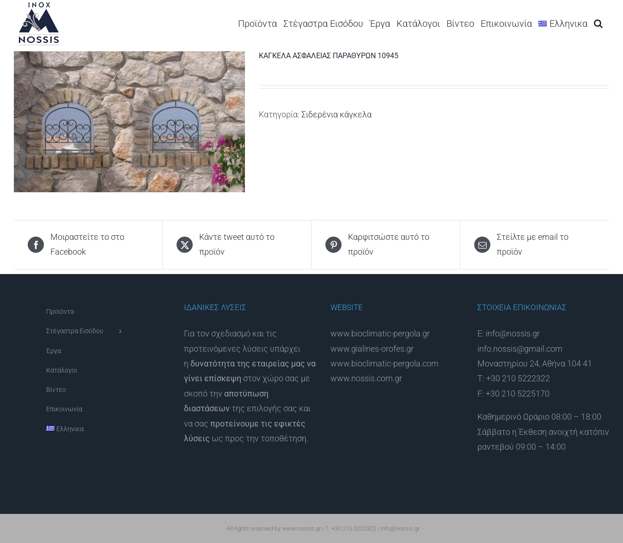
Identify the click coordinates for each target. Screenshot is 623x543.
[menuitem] (562, 23)
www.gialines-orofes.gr (372, 349)
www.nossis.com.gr (366, 378)
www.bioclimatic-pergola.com (384, 363)
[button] (598, 23)
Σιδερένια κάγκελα (336, 114)
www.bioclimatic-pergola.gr (380, 333)
